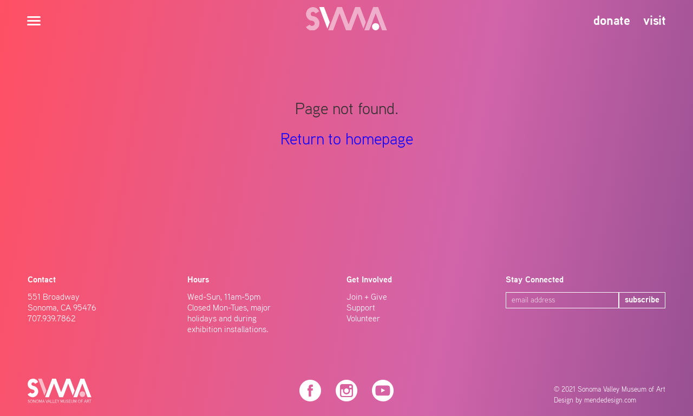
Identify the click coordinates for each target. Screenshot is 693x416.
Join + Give (366, 297)
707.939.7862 (52, 319)
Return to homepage (346, 140)
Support (360, 308)
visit (654, 21)
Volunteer (363, 319)
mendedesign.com (610, 400)
